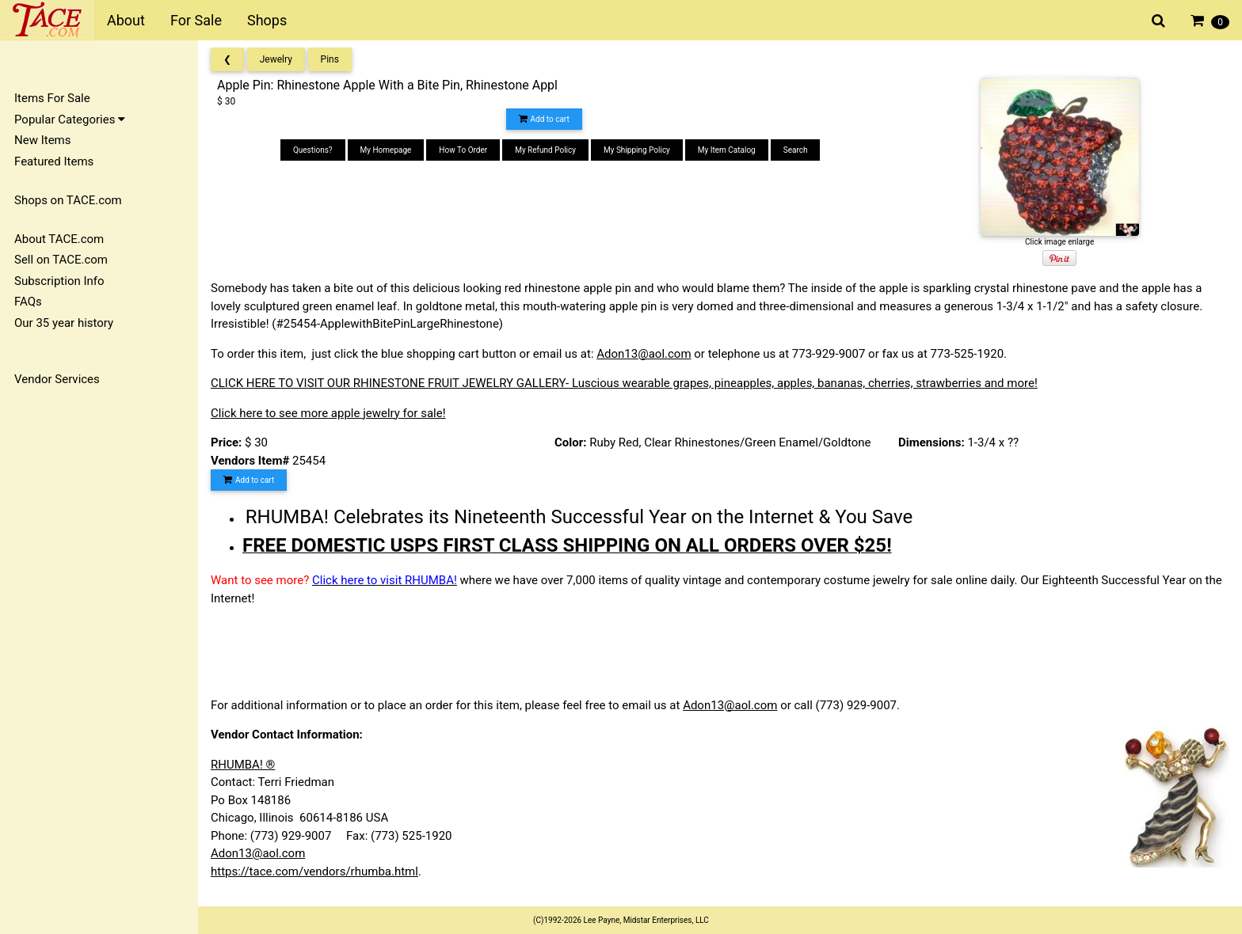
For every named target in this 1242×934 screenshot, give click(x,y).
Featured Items (53, 161)
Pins (330, 59)
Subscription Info (59, 281)
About (126, 20)
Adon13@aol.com (643, 354)
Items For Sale (52, 98)
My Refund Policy (545, 150)
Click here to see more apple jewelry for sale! (328, 413)
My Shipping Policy (637, 150)
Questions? (313, 150)
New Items (42, 140)
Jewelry (276, 59)
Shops (267, 20)
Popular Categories (69, 119)
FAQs (28, 301)
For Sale (196, 20)
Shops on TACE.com (68, 200)
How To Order (463, 150)
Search (795, 150)
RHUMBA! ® (243, 764)
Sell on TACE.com (61, 259)
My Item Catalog (727, 150)
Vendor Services (57, 379)
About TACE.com (59, 239)
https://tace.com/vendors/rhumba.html (314, 871)
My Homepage (386, 150)
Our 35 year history (63, 323)
